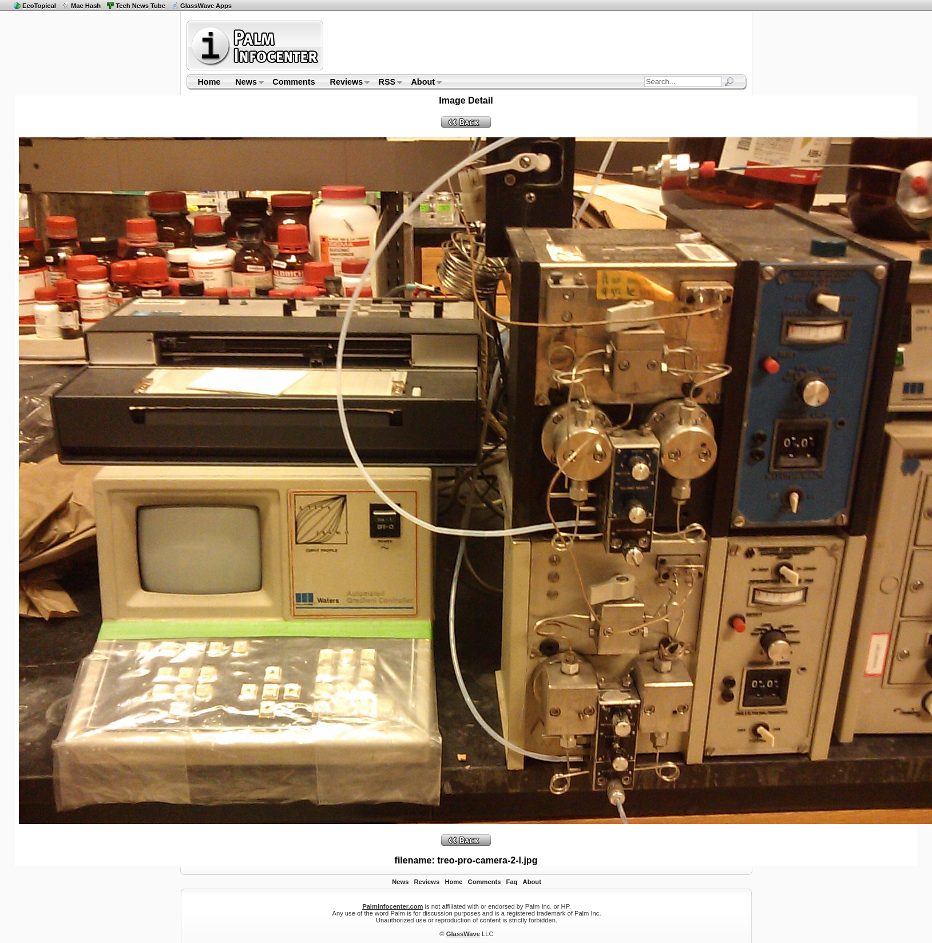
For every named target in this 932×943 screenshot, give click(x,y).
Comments (293, 81)
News (246, 83)
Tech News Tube (140, 5)
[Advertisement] (536, 45)
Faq (512, 881)
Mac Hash (86, 5)
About (423, 83)
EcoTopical (39, 5)
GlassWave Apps (206, 5)
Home (208, 81)
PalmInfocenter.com (392, 906)
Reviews (346, 83)
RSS (387, 83)
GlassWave (463, 933)
